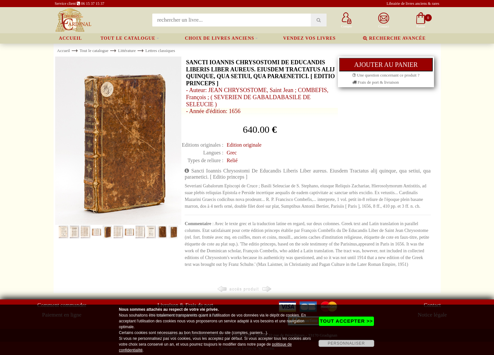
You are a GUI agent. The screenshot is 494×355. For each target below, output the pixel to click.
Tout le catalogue (128, 38)
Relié (232, 160)
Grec (232, 152)
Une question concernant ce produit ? (385, 75)
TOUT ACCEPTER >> (346, 321)
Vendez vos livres (309, 38)
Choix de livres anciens (219, 38)
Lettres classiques (160, 50)
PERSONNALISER (346, 343)
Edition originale (244, 145)
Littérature (127, 50)
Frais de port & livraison (375, 82)
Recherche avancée (394, 38)
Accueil (70, 38)
